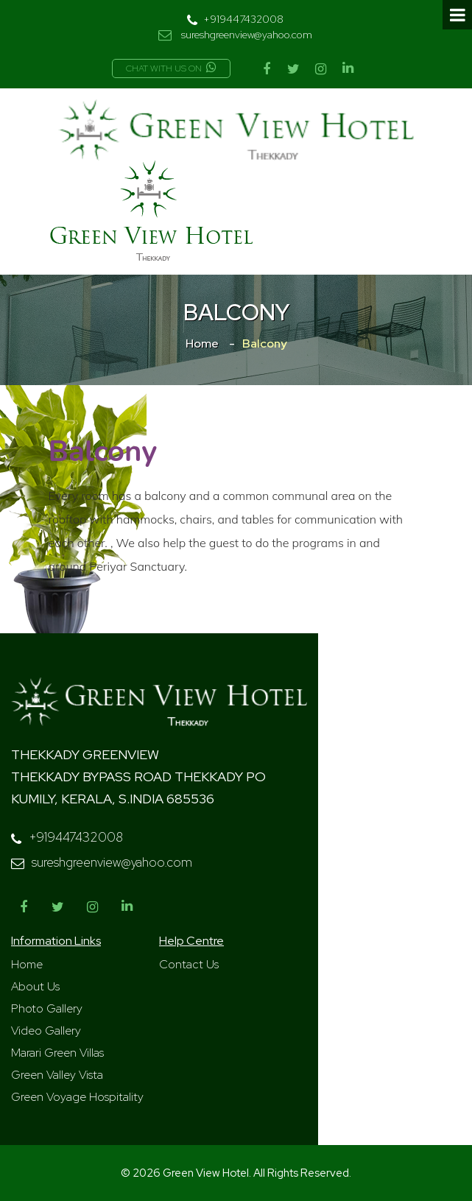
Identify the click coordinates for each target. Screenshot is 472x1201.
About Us (35, 986)
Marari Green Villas (57, 1052)
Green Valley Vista (57, 1074)
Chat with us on (171, 68)
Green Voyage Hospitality (77, 1097)
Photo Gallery (46, 1008)
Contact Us (189, 964)
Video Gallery (46, 1030)
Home (202, 343)
